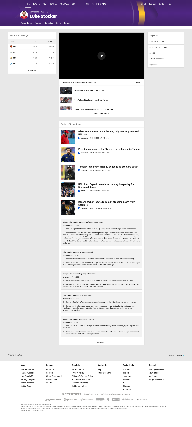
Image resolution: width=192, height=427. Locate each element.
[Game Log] (49, 23)
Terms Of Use (78, 369)
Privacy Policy (78, 373)
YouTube (127, 369)
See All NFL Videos (102, 113)
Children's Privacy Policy (82, 376)
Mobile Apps (26, 386)
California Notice (79, 386)
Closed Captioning (80, 383)
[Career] (67, 23)
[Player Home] (26, 23)
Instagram (127, 376)
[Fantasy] (38, 23)
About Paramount (54, 376)
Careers (49, 373)
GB (14, 52)
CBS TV (49, 383)
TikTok (126, 373)
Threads (126, 386)
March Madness (27, 383)
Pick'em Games (27, 369)
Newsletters (154, 373)
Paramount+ (51, 379)
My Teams (153, 376)
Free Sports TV (27, 376)
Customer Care (104, 373)
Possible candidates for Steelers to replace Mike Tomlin (109, 149)
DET (14, 64)
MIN (14, 58)
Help (99, 369)
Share (138, 82)
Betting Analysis (28, 379)
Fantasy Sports (27, 373)
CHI (14, 46)
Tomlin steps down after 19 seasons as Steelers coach (108, 166)
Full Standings (31, 70)
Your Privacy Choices (81, 379)
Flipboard (127, 389)
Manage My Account (157, 369)
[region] (101, 56)
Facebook (127, 379)
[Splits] (59, 23)
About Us (50, 369)
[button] (101, 56)
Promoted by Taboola (176, 355)
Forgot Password (156, 379)
